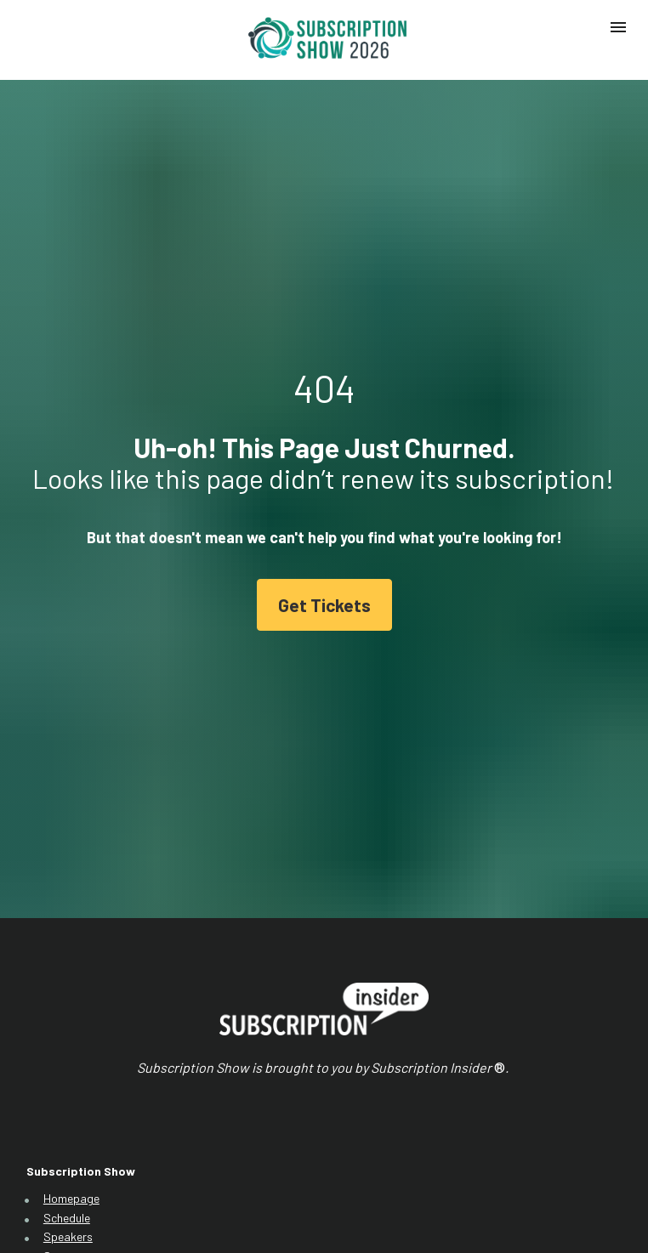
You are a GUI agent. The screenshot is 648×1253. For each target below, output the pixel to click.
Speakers (68, 1124)
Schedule (66, 1104)
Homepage (71, 1085)
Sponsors (68, 1144)
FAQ (54, 1162)
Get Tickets (324, 548)
